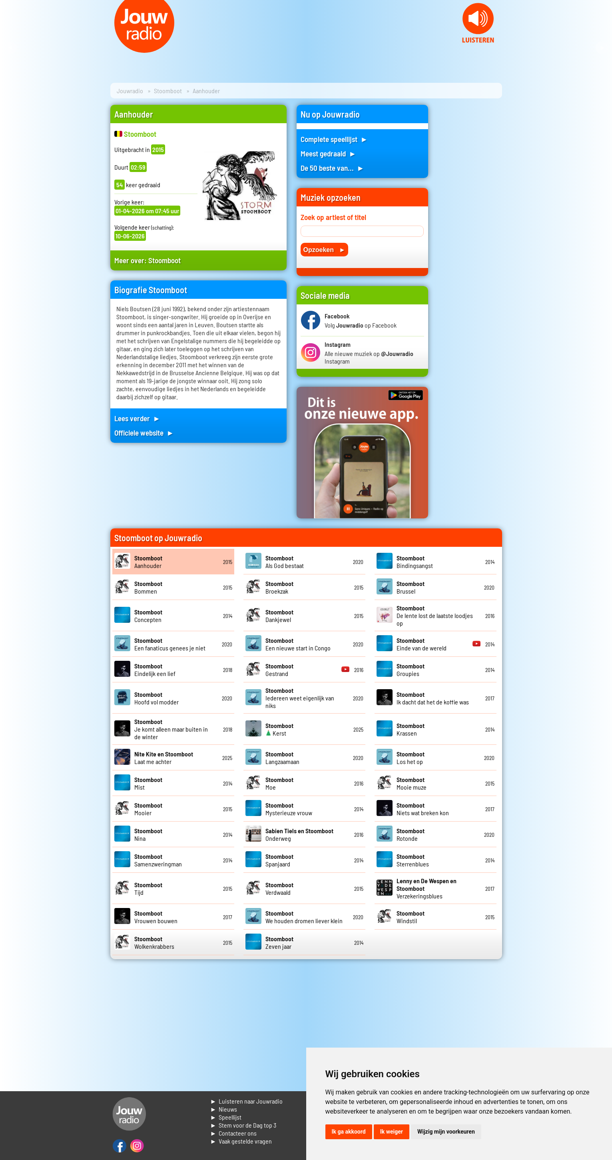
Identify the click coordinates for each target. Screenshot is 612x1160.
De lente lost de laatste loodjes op (435, 615)
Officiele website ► (144, 432)
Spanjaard (279, 860)
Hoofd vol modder (156, 698)
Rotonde (411, 834)
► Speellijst (226, 1117)
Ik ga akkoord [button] (349, 1131)
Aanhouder (148, 561)
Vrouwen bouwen (155, 916)
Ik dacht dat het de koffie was (433, 698)
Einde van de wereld (422, 644)
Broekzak (279, 587)
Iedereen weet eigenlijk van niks (299, 697)
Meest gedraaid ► (329, 153)
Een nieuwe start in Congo (298, 644)
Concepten (148, 615)
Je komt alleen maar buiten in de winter (171, 729)
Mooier (148, 808)
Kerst (279, 729)
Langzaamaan (282, 757)
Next (601, 48)
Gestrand (279, 669)
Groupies (411, 669)
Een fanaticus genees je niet (169, 644)
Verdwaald (279, 888)
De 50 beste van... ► (333, 167)
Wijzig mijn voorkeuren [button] (446, 1131)
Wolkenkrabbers (154, 942)
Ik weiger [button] (391, 1131)
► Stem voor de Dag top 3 (243, 1125)
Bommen (148, 587)
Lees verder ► (137, 418)
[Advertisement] (470, 225)
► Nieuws (223, 1109)
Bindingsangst (415, 561)
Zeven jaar (279, 942)
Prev (10, 48)
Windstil (411, 916)
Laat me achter (163, 757)
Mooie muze (412, 783)
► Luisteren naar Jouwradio (246, 1101)
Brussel (411, 587)
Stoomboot (168, 90)
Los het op (411, 757)
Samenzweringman (158, 860)
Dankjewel (279, 615)
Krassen (411, 729)
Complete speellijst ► (334, 139)
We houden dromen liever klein (304, 916)
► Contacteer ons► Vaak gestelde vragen (241, 1137)
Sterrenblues (413, 860)
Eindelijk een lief (154, 669)
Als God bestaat (284, 561)
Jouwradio (130, 90)
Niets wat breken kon (423, 808)
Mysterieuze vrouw (288, 808)
